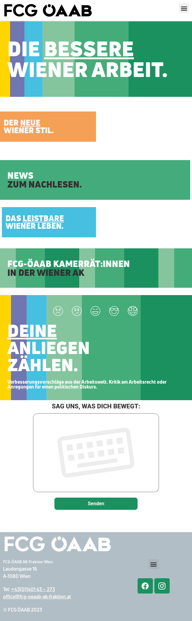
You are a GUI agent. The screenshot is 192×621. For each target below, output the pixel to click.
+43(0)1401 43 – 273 (33, 589)
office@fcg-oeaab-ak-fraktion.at (37, 596)
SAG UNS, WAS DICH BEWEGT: (96, 448)
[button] (184, 8)
